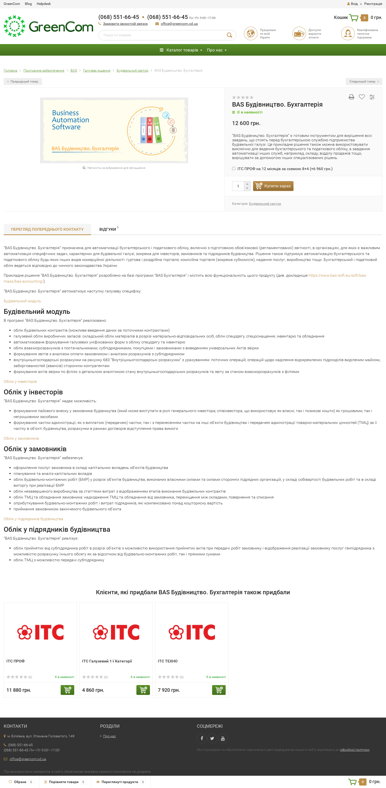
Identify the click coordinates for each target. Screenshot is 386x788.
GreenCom (12, 4)
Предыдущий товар (22, 81)
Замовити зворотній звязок (125, 24)
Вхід (352, 4)
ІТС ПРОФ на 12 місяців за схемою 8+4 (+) (282, 168)
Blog (28, 4)
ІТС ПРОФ (15, 661)
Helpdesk (44, 4)
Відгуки (108, 228)
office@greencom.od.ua (179, 24)
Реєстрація (373, 4)
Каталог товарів (179, 50)
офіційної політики (354, 750)
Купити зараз (277, 185)
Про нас (215, 50)
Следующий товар (364, 81)
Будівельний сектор (265, 204)
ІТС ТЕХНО (168, 661)
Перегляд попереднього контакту (47, 229)
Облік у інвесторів (20, 381)
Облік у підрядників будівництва (33, 518)
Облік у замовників (21, 438)
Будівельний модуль (22, 301)
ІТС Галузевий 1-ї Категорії (107, 661)
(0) (19, 677)
